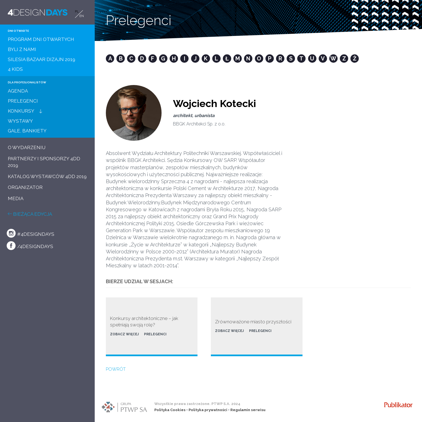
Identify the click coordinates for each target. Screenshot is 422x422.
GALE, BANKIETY (27, 131)
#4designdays (30, 233)
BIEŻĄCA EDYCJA (30, 214)
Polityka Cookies (170, 410)
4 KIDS (15, 69)
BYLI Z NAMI (22, 49)
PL (77, 11)
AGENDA (18, 91)
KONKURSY (21, 111)
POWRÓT (116, 369)
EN (81, 16)
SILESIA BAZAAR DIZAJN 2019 (41, 59)
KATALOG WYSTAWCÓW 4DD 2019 (47, 176)
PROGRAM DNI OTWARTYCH (41, 39)
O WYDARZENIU (26, 147)
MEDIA (15, 198)
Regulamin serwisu (247, 410)
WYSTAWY (20, 121)
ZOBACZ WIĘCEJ (124, 334)
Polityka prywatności (208, 410)
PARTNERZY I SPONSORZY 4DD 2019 (44, 162)
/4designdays (30, 245)
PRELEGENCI (23, 101)
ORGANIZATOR (25, 187)
